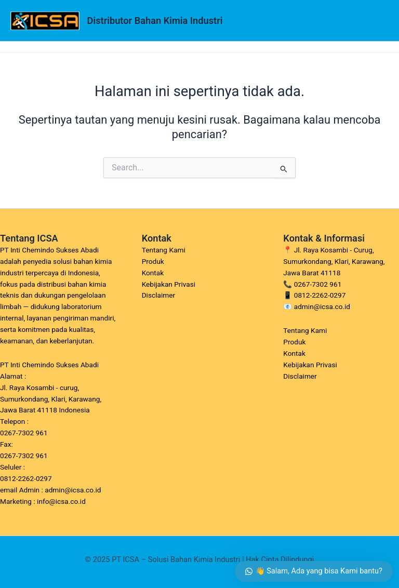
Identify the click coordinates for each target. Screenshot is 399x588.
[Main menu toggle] (378, 21)
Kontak (153, 273)
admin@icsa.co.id (322, 306)
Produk (153, 261)
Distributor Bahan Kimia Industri (155, 20)
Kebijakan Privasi (168, 284)
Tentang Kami (163, 250)
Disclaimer (158, 295)
